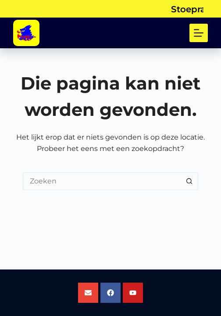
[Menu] (198, 33)
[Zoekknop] (189, 181)
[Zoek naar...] (102, 181)
